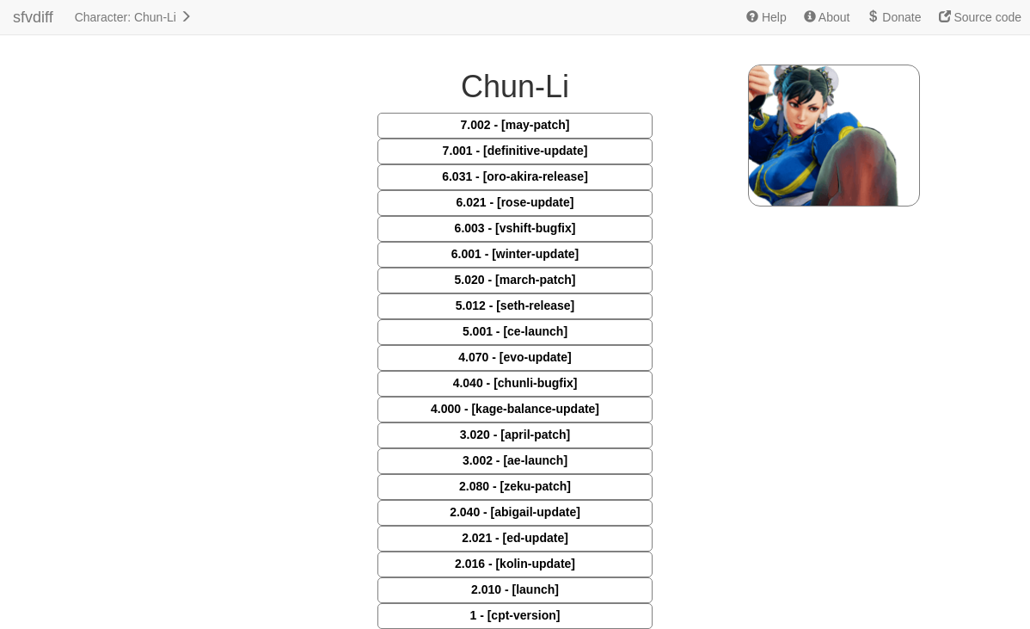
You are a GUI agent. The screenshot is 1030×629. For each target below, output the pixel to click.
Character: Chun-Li (133, 17)
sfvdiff (33, 17)
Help (766, 17)
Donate (894, 17)
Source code (980, 17)
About (827, 17)
